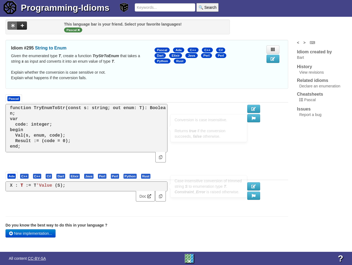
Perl (207, 55)
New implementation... (30, 233)
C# (221, 50)
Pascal (162, 50)
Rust (179, 61)
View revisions (311, 72)
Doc (145, 196)
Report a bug (310, 114)
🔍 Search (207, 7)
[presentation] (12, 176)
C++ (193, 50)
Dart (160, 55)
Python (162, 61)
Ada (178, 50)
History (304, 66)
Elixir (176, 55)
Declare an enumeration (319, 86)
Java (191, 55)
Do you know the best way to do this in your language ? (56, 225)
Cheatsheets (310, 94)
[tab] (12, 176)
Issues (304, 109)
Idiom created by (314, 51)
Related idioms (312, 80)
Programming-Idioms (65, 8)
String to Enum (51, 48)
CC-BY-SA (37, 258)
